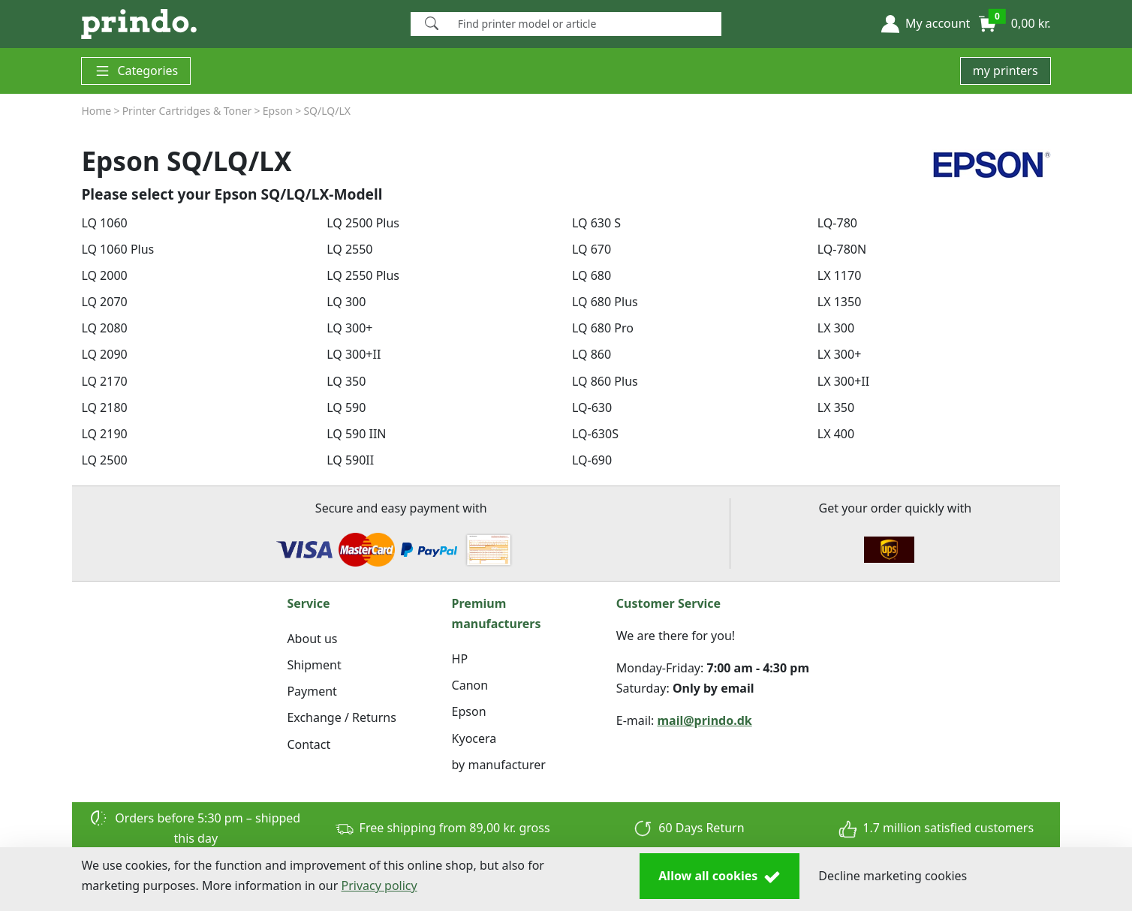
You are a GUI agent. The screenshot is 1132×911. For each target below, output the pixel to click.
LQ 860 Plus (605, 381)
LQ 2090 (104, 354)
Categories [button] (136, 71)
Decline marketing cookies (892, 875)
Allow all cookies (719, 876)
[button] (925, 24)
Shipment (314, 665)
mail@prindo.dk (705, 720)
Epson (469, 711)
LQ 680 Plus (605, 301)
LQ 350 (346, 381)
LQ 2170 (104, 381)
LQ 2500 (104, 460)
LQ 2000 (104, 275)
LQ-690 (592, 460)
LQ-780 (837, 223)
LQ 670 (591, 249)
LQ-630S (595, 433)
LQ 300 (346, 301)
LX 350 (835, 407)
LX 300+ (839, 354)
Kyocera (474, 738)
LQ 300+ (349, 328)
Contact (308, 744)
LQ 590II (350, 460)
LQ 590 (346, 407)
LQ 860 (591, 354)
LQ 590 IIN (356, 433)
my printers (1005, 70)
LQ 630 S (596, 223)
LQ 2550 (349, 249)
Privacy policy (379, 885)
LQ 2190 (104, 433)
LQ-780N (841, 249)
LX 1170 (839, 275)
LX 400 (835, 433)
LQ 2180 (104, 407)
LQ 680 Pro (603, 328)
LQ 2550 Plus (363, 275)
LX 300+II (843, 381)
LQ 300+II (354, 354)
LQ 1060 (104, 223)
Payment (311, 691)
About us (312, 638)
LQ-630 (592, 407)
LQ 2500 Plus (363, 223)
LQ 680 (591, 275)
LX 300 (835, 328)
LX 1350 (839, 301)
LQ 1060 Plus (117, 249)
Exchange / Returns (341, 717)
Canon (470, 685)
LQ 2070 (104, 301)
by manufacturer (499, 764)
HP (460, 659)
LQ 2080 (104, 328)
